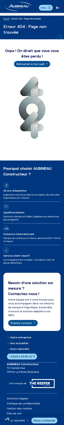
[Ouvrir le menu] (46, 8)
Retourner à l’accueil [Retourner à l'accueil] (30, 64)
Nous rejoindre (15, 420)
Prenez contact (21, 323)
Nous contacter (44, 420)
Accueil (6, 19)
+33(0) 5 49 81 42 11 (22, 356)
